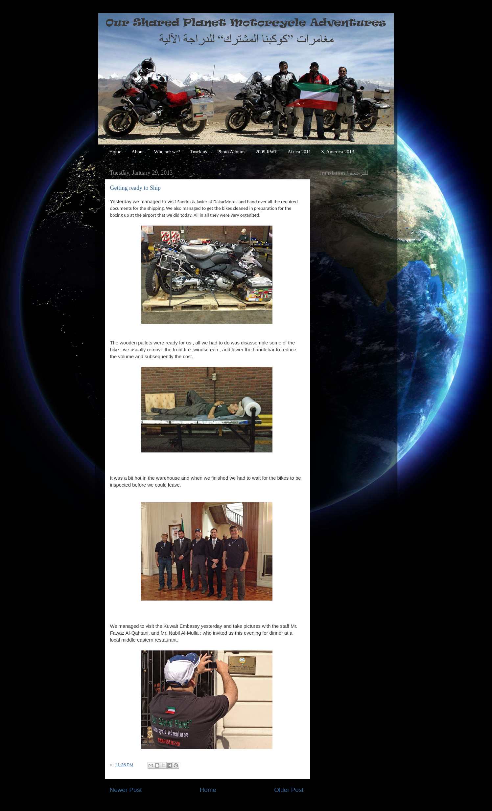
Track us (198, 151)
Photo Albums (231, 151)
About (137, 151)
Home (115, 151)
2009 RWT (266, 151)
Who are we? (167, 151)
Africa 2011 (299, 151)
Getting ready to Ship (135, 188)
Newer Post (126, 789)
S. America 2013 (337, 151)
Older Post (288, 789)
